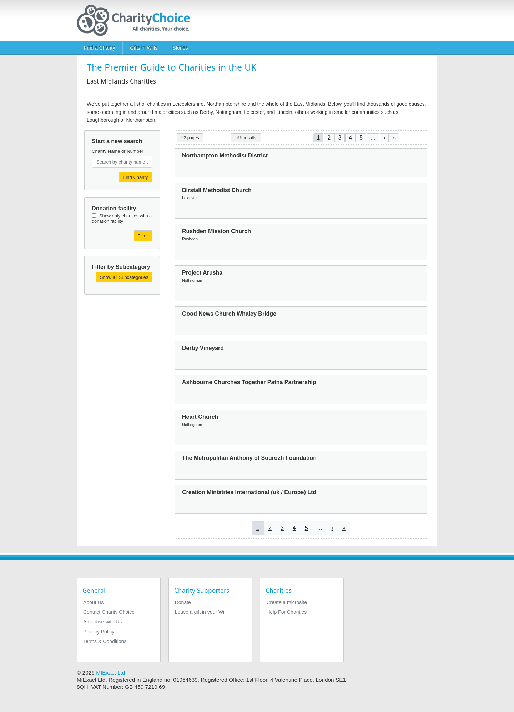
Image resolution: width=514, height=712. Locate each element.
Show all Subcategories (124, 277)
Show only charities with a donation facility (122, 218)
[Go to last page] (394, 138)
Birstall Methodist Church (217, 190)
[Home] (136, 20)
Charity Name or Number (117, 151)
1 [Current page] (318, 138)
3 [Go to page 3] (339, 138)
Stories (180, 48)
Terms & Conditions (104, 641)
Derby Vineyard (203, 348)
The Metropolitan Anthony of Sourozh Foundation (249, 458)
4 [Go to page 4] (350, 138)
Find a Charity (99, 48)
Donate (183, 602)
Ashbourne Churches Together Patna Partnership (249, 382)
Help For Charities (286, 612)
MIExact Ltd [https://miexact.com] (110, 673)
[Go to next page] (384, 138)
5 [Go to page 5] (361, 138)
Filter (143, 236)
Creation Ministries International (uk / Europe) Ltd (249, 492)
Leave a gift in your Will (201, 612)
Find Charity (135, 177)
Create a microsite (286, 602)
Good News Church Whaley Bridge (229, 314)
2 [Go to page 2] (329, 138)
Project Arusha (202, 273)
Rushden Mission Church (216, 231)
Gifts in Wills (143, 48)
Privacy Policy (98, 632)
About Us (93, 602)
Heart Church (200, 417)
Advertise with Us (102, 622)
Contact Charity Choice (109, 612)
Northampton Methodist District (225, 155)
